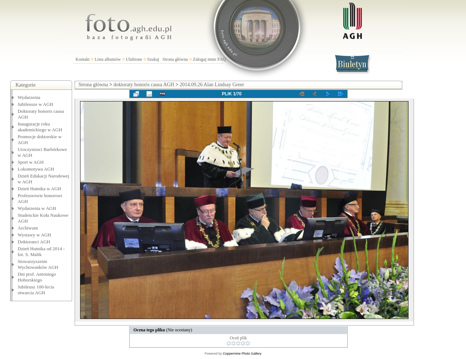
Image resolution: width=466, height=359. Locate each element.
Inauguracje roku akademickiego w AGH (40, 126)
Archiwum (28, 228)
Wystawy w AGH (34, 235)
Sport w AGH (31, 162)
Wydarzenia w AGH (37, 208)
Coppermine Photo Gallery (242, 353)
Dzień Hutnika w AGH (40, 188)
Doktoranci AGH (34, 241)
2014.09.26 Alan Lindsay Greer (211, 84)
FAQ (221, 59)
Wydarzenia (29, 97)
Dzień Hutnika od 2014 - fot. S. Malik (41, 251)
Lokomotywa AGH (36, 169)
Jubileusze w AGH (36, 104)
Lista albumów (108, 59)
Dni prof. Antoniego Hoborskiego (37, 277)
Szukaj (153, 59)
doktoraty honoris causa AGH (144, 84)
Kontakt (83, 59)
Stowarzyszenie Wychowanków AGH (38, 264)
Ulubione (134, 59)
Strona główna (175, 59)
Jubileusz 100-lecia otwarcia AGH (36, 289)
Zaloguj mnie (204, 59)
